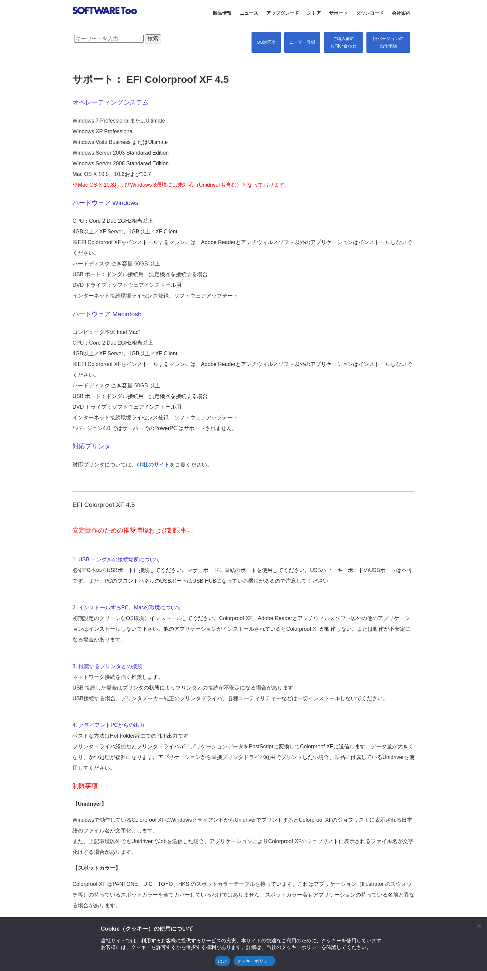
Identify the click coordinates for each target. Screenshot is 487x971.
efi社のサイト (153, 464)
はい (222, 961)
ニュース (248, 13)
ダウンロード (370, 13)
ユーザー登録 (302, 42)
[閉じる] (478, 925)
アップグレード (282, 13)
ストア (314, 13)
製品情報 (222, 13)
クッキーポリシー (254, 961)
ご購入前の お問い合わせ (343, 42)
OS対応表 (266, 42)
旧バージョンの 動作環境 (388, 42)
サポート (338, 13)
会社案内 (401, 13)
